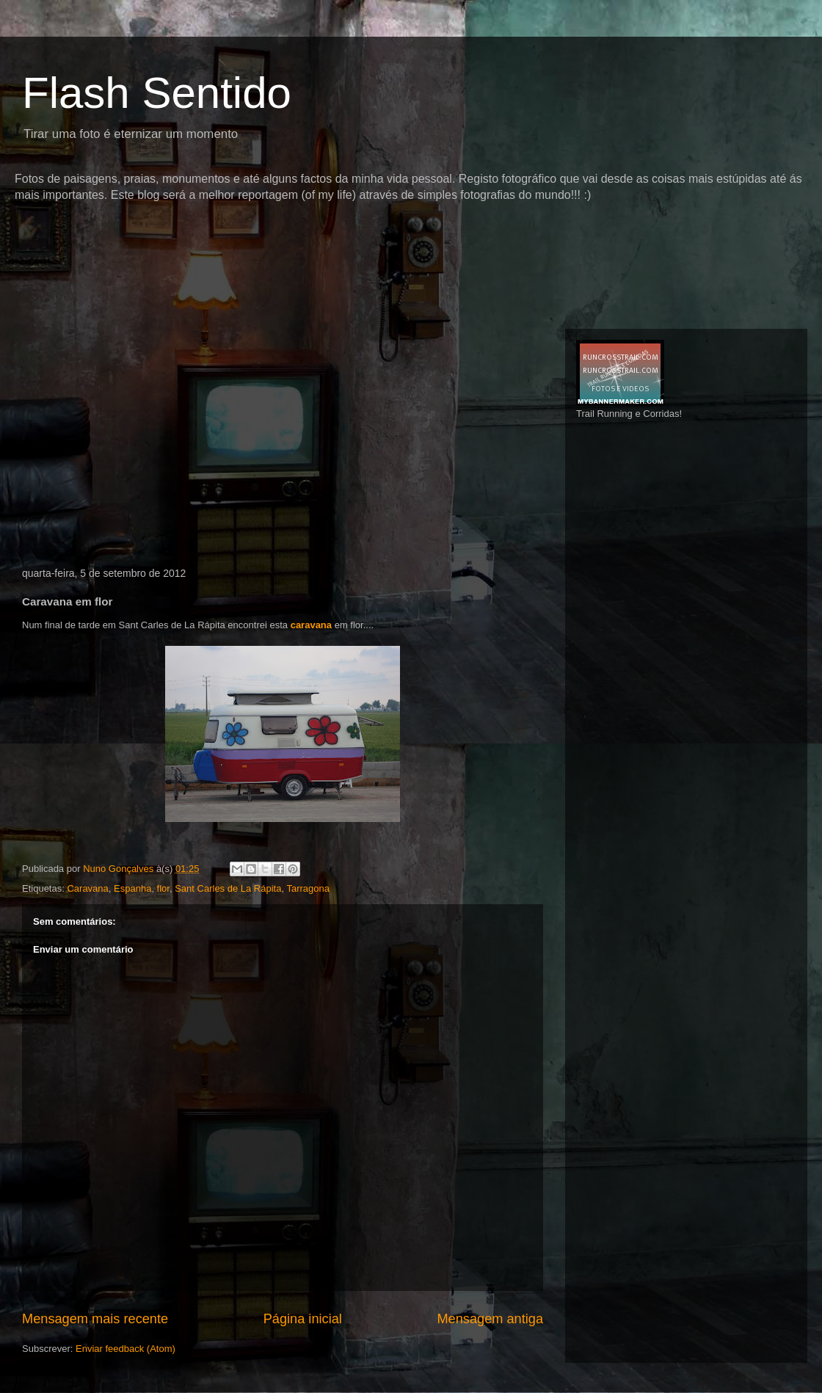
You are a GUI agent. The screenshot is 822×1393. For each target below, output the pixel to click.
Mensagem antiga (490, 1319)
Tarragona (308, 888)
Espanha (132, 888)
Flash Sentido (156, 92)
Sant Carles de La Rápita (228, 888)
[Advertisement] (145, 439)
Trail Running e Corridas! (629, 413)
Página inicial (302, 1319)
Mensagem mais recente (95, 1319)
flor (163, 888)
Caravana (87, 888)
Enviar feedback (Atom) (125, 1348)
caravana (311, 624)
